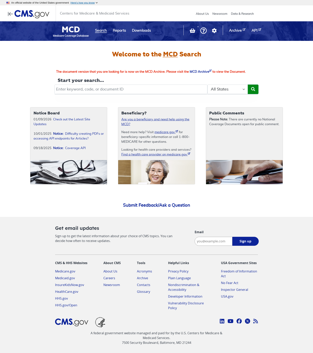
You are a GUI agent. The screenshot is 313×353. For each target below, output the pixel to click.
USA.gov (227, 296)
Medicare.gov (65, 271)
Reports (119, 30)
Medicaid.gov (65, 278)
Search (101, 30)
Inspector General (234, 289)
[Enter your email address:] (213, 241)
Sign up (245, 241)
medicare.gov (166, 132)
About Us (202, 13)
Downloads (141, 30)
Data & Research (242, 13)
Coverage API (69, 148)
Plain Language (179, 278)
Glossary (143, 291)
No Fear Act (229, 283)
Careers (109, 278)
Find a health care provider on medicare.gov (155, 154)
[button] (203, 31)
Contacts (143, 285)
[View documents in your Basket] (193, 31)
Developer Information (185, 296)
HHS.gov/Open (66, 305)
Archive (142, 278)
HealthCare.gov (66, 291)
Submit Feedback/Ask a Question (156, 205)
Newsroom (219, 13)
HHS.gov (61, 298)
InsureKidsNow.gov (69, 285)
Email (199, 232)
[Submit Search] (253, 89)
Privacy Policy (178, 271)
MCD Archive (201, 71)
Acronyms (144, 271)
